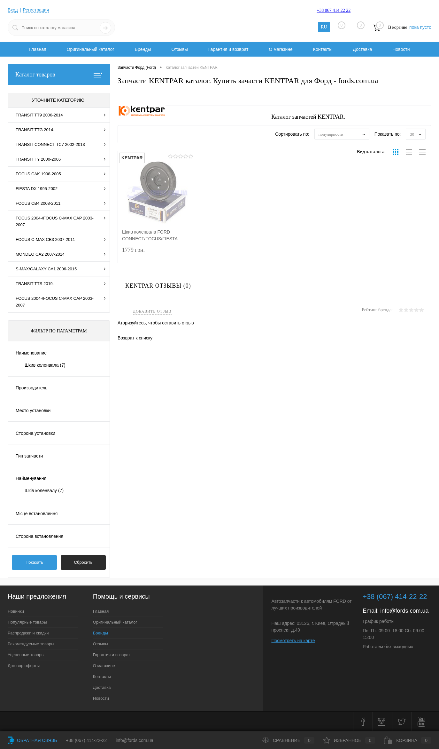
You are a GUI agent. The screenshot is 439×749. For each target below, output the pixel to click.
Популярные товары (27, 622)
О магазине (280, 49)
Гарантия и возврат (228, 49)
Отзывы (179, 49)
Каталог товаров (58, 74)
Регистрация (36, 9)
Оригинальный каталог (90, 49)
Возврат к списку (135, 337)
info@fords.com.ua (404, 611)
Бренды (143, 49)
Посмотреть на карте (293, 640)
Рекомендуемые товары (31, 643)
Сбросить (83, 562)
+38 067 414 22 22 (333, 10)
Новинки (16, 611)
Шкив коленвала (45, 365)
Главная (37, 49)
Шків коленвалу (44, 490)
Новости (401, 49)
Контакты (322, 49)
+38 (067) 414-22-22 (86, 740)
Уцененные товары (26, 654)
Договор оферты (24, 665)
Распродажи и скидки (28, 633)
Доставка (362, 49)
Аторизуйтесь (132, 322)
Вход (13, 9)
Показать (34, 562)
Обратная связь (32, 740)
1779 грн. (157, 254)
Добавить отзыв (152, 311)
